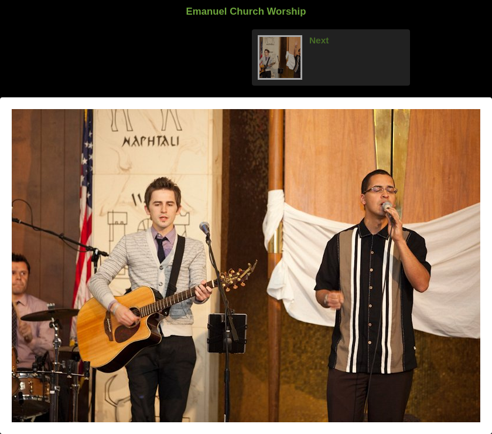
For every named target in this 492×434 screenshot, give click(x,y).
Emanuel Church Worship (246, 11)
